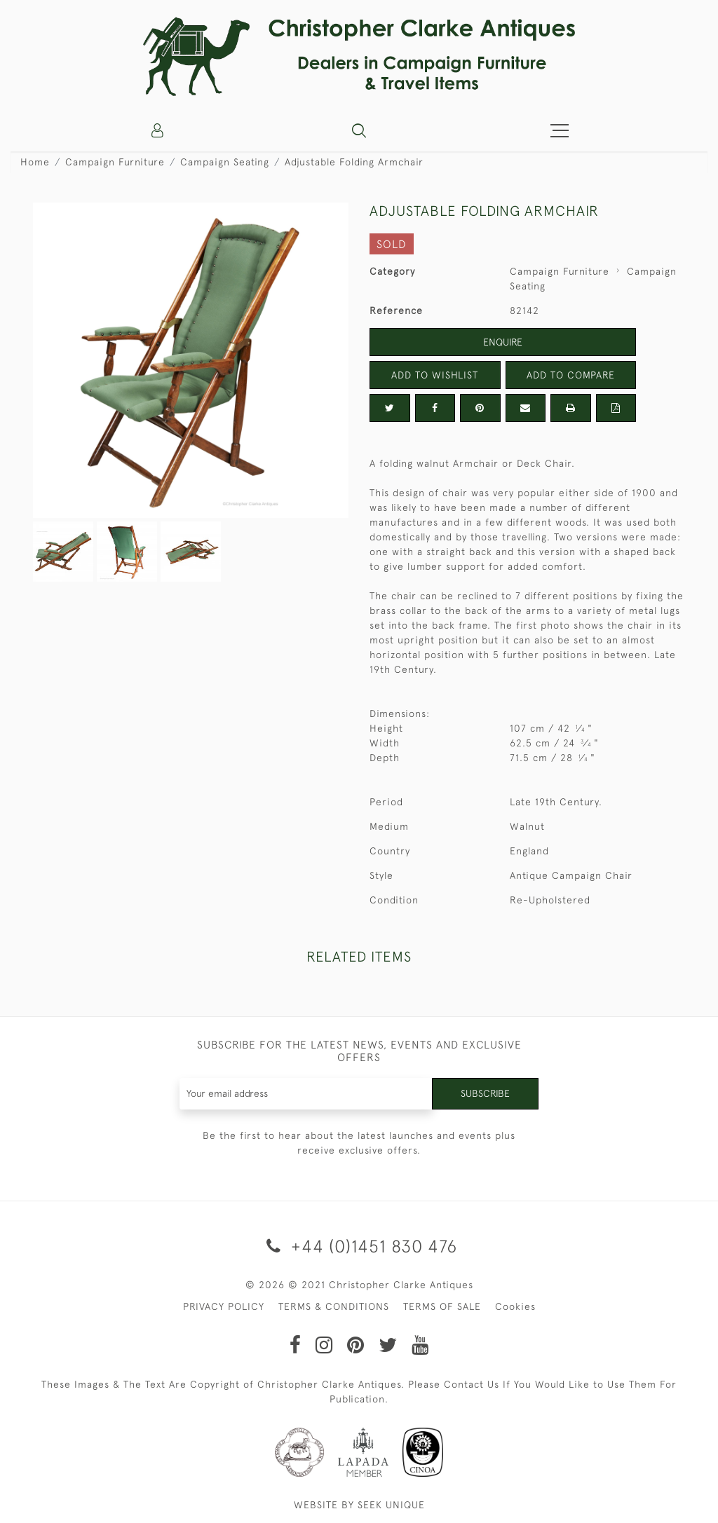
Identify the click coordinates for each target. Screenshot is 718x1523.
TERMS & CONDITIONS (333, 1306)
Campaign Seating (224, 162)
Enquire (502, 342)
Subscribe (485, 1093)
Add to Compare (571, 375)
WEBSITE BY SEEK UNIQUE (359, 1504)
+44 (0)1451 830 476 (359, 1246)
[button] (359, 130)
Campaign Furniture (115, 162)
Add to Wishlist (434, 375)
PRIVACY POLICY (223, 1306)
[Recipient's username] (306, 1093)
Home (35, 162)
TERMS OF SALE (442, 1306)
